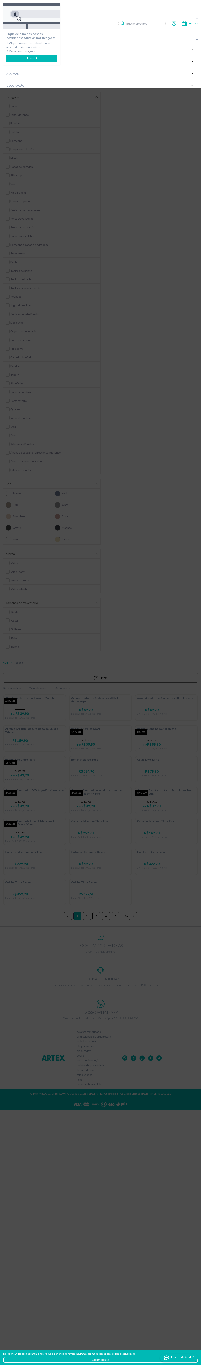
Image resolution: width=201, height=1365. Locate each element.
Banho (100, 61)
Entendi (32, 58)
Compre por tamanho (112, 8)
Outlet (112, 29)
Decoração (100, 85)
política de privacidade (123, 1353)
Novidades (112, 18)
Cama (100, 49)
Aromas (100, 73)
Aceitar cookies (100, 1359)
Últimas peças (112, 39)
